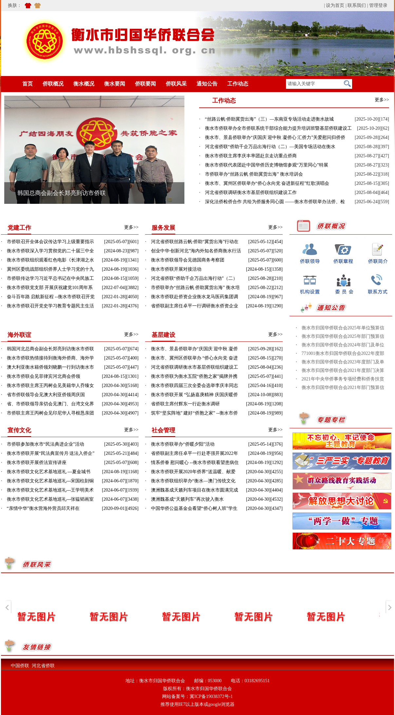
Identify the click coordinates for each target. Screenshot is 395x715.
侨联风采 (176, 84)
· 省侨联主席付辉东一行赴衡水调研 (182, 403)
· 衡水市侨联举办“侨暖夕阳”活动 (180, 444)
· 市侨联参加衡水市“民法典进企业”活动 (42, 444)
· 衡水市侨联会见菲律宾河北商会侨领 (40, 376)
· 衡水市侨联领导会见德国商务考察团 (184, 260)
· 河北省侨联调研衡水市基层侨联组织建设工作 (248, 192)
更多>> (382, 99)
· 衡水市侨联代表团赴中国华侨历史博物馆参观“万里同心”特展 (263, 165)
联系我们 (357, 5)
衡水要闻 (114, 84)
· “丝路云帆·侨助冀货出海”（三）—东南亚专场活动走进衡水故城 (266, 119)
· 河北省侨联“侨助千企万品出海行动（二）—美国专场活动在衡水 (267, 146)
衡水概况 (83, 84)
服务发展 (163, 227)
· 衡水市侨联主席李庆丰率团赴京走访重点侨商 (248, 155)
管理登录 (378, 5)
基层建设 (163, 335)
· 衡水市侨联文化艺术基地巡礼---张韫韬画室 (47, 499)
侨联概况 (53, 84)
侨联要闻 (145, 84)
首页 (18, 84)
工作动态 (237, 84)
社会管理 (163, 430)
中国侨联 (20, 665)
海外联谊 (19, 335)
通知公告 (207, 84)
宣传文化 (19, 430)
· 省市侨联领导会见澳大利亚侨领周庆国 (43, 394)
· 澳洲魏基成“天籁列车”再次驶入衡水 (184, 499)
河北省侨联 (43, 665)
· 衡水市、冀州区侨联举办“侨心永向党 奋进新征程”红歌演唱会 (264, 183)
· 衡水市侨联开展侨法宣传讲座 (33, 462)
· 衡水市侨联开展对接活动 (173, 269)
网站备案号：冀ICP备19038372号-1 (197, 696)
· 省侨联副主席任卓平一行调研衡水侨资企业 (191, 305)
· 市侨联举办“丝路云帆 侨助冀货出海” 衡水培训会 (251, 174)
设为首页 (335, 5)
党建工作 (19, 227)
